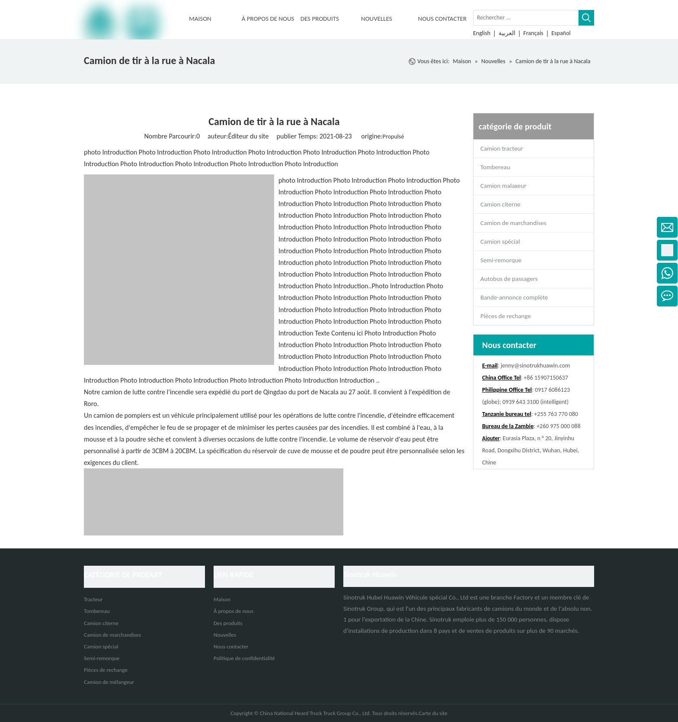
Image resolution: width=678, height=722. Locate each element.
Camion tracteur (501, 148)
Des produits (228, 623)
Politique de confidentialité (244, 658)
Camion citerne (500, 204)
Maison (222, 599)
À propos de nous (233, 611)
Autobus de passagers (508, 279)
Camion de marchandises (513, 223)
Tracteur (93, 599)
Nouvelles (225, 635)
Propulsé (393, 136)
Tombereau (495, 167)
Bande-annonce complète (514, 297)
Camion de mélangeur (109, 682)
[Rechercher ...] (526, 18)
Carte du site (433, 713)
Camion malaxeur (503, 186)
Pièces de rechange (505, 316)
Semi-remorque (500, 260)
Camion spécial (500, 241)
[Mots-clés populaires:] (586, 18)
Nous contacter (231, 646)
